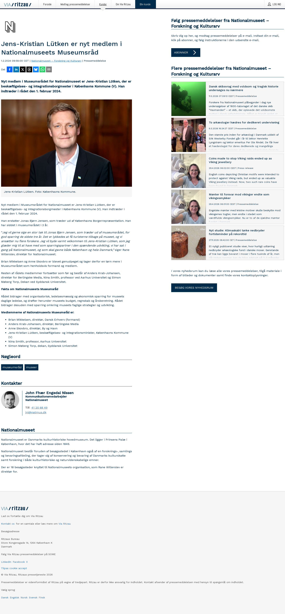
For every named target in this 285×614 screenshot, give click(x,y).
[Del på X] (23, 70)
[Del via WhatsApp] (42, 70)
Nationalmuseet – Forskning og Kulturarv (56, 60)
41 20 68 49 (39, 407)
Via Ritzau (65, 523)
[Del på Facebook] (10, 70)
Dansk (4, 597)
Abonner (185, 52)
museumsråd (12, 367)
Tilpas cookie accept (14, 568)
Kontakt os (8, 523)
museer (31, 367)
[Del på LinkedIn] (16, 70)
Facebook (19, 561)
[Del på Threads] (29, 70)
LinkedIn (6, 561)
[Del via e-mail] (49, 70)
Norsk (24, 597)
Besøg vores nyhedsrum (194, 287)
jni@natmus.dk (35, 412)
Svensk (33, 597)
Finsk (42, 597)
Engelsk (14, 597)
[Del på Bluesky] (36, 70)
